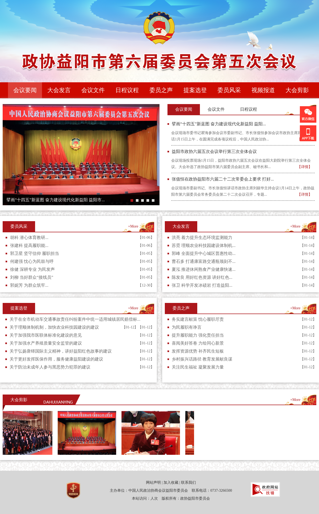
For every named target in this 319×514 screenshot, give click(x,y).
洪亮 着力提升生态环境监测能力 (202, 237)
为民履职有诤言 (187, 327)
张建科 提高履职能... (29, 245)
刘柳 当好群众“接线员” (31, 277)
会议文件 (216, 109)
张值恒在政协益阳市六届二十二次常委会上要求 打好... (223, 179)
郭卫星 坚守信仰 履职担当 (34, 253)
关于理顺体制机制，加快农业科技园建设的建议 (54, 327)
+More (133, 226)
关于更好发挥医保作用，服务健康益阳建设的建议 (56, 359)
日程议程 (248, 109)
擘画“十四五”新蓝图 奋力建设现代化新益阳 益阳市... (55, 200)
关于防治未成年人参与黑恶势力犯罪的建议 (50, 367)
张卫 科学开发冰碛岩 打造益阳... (202, 285)
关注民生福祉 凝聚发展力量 (198, 367)
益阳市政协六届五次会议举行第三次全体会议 (214, 151)
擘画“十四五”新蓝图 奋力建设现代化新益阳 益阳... (219, 124)
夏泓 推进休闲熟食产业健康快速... (204, 269)
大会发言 (181, 226)
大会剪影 (18, 399)
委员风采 (18, 226)
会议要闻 (183, 109)
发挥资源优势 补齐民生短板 (198, 351)
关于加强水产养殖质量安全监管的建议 (46, 343)
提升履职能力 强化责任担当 (198, 335)
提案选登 (18, 308)
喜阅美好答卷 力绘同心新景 (198, 343)
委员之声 (181, 308)
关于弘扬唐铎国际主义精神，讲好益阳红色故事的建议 (61, 351)
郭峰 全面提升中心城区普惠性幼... (204, 253)
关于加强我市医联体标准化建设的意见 (46, 335)
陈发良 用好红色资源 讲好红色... (202, 277)
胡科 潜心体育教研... (29, 237)
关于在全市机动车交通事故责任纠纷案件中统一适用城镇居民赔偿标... (75, 319)
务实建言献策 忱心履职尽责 (198, 319)
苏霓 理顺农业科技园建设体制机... (204, 245)
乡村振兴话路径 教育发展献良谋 (202, 359)
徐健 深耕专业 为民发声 (32, 269)
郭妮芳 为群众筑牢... (29, 285)
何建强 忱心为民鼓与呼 (32, 261)
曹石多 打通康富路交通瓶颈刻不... (204, 261)
